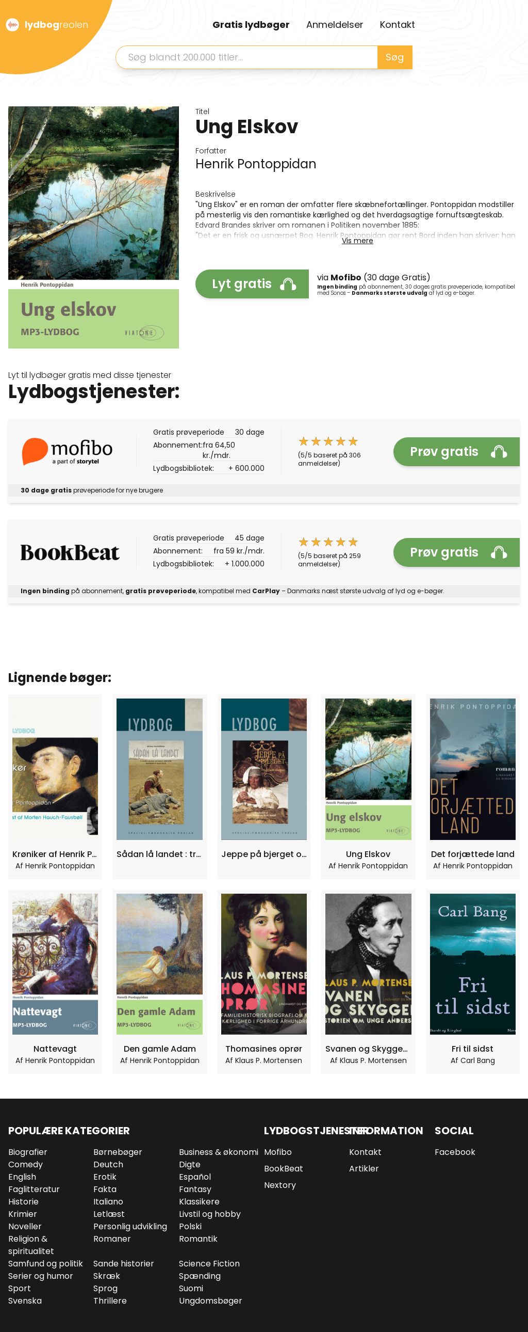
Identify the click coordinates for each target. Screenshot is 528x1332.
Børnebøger (117, 1152)
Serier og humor (40, 1276)
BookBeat (283, 1169)
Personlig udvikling (130, 1226)
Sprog (105, 1288)
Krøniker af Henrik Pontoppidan (55, 854)
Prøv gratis (458, 451)
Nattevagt (55, 1049)
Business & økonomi (218, 1152)
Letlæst (109, 1214)
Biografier (27, 1152)
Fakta (105, 1189)
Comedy (25, 1164)
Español (195, 1177)
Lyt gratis (254, 283)
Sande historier (123, 1264)
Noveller (25, 1226)
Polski (190, 1226)
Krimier (22, 1214)
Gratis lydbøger (251, 24)
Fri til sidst (472, 1049)
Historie (23, 1202)
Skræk (106, 1276)
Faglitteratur (34, 1189)
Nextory (280, 1185)
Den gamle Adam (160, 1049)
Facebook (455, 1152)
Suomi (191, 1288)
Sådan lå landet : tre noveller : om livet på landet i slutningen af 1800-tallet (159, 854)
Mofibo (278, 1152)
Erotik (105, 1177)
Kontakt (397, 24)
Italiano (108, 1202)
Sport (19, 1288)
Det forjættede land (473, 854)
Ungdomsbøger (210, 1301)
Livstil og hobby (210, 1214)
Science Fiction (209, 1264)
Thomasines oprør (263, 1049)
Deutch (108, 1164)
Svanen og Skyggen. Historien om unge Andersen (368, 1049)
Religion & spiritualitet (31, 1245)
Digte (190, 1164)
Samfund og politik (45, 1264)
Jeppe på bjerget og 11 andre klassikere (264, 854)
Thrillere (110, 1301)
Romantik (198, 1239)
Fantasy (195, 1189)
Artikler (364, 1169)
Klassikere (199, 1202)
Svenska (25, 1301)
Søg (395, 57)
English (22, 1177)
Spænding (200, 1276)
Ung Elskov (368, 854)
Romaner (112, 1239)
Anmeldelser (335, 24)
